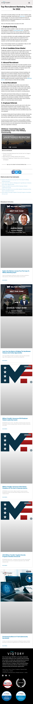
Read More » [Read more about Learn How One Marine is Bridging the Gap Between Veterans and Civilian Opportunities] (4, 360)
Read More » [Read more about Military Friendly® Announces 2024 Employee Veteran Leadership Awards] (4, 428)
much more (22, 16)
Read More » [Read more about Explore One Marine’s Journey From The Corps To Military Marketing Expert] (4, 280)
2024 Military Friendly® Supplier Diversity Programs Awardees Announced (13, 555)
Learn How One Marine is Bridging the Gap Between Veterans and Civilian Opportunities (16, 352)
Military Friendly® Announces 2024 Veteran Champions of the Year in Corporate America (14, 487)
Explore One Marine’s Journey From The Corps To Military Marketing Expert (15, 271)
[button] (29, 3)
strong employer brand (18, 30)
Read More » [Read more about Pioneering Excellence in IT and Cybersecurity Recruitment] (4, 645)
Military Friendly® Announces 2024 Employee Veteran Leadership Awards (15, 419)
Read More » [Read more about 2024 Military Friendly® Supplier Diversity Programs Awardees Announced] (4, 565)
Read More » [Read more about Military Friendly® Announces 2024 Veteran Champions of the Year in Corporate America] (4, 497)
